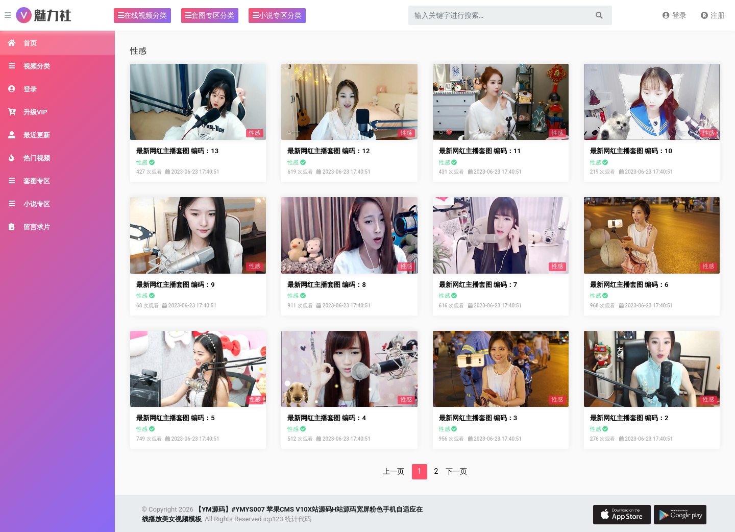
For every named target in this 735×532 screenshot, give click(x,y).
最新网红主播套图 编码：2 (629, 418)
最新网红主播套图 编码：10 (631, 151)
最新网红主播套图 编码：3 (478, 418)
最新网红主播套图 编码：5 (175, 418)
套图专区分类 (209, 15)
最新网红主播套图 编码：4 (326, 418)
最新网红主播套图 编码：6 (629, 284)
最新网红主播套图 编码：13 (177, 151)
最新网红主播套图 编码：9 (175, 284)
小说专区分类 (277, 15)
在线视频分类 (142, 15)
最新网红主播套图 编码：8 (326, 284)
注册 (712, 15)
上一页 (393, 471)
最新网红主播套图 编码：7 (478, 284)
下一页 (456, 471)
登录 (674, 15)
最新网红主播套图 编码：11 (480, 151)
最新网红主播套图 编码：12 (328, 151)
